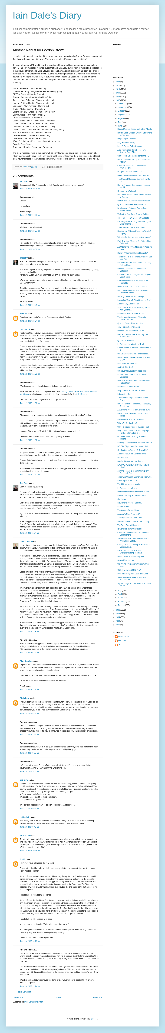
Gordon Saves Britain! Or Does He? (132, 450)
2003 (118, 621)
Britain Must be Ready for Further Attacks (134, 129)
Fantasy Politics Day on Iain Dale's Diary (134, 443)
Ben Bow (24, 780)
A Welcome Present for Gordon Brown (133, 410)
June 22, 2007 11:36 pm (30, 403)
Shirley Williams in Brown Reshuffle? (132, 253)
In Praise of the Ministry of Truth (130, 344)
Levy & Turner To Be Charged (129, 146)
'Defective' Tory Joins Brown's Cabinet (133, 214)
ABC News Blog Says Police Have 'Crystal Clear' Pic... (131, 151)
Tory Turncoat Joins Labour (128, 327)
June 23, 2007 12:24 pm (30, 986)
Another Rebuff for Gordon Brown (131, 454)
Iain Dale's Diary (47, 15)
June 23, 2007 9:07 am (29, 753)
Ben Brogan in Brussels (127, 481)
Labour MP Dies (124, 507)
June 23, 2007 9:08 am (29, 771)
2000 (118, 625)
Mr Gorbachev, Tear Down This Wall (132, 574)
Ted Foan (24, 181)
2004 (118, 617)
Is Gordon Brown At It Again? (129, 529)
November (122, 107)
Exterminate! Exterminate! (128, 387)
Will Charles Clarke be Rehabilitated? (133, 354)
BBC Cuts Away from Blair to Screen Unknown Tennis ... (132, 291)
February (122, 601)
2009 (118, 93)
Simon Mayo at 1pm (125, 560)
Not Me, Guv (122, 457)
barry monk (25, 329)
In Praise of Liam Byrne (127, 488)
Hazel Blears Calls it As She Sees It (132, 287)
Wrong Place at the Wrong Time (130, 557)
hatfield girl (25, 817)
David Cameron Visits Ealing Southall (133, 175)
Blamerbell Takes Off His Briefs (130, 314)
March (121, 598)
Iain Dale (122, 641)
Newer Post (18, 997)
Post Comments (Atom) (34, 1002)
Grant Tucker (123, 636)
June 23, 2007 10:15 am (30, 851)
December (122, 104)
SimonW (23, 314)
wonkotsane (25, 835)
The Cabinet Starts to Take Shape (131, 228)
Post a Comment (24, 992)
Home (58, 997)
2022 (118, 82)
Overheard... (122, 499)
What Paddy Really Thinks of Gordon (133, 492)
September (123, 115)
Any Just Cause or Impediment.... (131, 461)
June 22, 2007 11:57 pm (30, 440)
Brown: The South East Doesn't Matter (133, 201)
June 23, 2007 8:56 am (29, 734)
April (120, 594)
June (120, 126)
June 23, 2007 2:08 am (29, 631)
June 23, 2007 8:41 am (29, 713)
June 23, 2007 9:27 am (29, 808)
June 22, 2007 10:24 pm (30, 189)
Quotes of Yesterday (126, 340)
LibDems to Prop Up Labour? (129, 503)
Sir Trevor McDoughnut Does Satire (132, 371)
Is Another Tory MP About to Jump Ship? (134, 300)
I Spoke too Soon (124, 394)
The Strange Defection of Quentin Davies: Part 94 (131, 318)
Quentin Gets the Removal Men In (131, 204)
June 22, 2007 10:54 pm (30, 321)
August (121, 118)
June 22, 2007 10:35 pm (30, 215)
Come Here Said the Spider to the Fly (133, 156)
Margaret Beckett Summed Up (130, 171)
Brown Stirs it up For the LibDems (131, 495)
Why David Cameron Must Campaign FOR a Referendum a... (133, 432)
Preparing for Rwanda (126, 139)
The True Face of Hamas (128, 525)
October (121, 111)
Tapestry (24, 258)
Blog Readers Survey (126, 142)
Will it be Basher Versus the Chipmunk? (134, 237)
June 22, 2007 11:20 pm (30, 374)
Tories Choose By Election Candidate (133, 218)
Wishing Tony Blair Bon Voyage (130, 296)
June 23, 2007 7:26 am (29, 690)
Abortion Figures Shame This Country (133, 521)
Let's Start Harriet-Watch (127, 363)
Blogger (94, 1019)
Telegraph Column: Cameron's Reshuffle (134, 477)
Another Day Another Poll (128, 304)
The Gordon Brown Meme (128, 510)
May (120, 590)
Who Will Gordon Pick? (127, 423)
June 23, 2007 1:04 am (29, 533)
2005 (118, 614)
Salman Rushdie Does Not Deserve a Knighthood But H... (133, 539)
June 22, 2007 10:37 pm (30, 231)
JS (119, 645)
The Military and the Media (128, 484)
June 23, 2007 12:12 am (30, 474)
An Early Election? (125, 367)
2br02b (23, 859)
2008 (118, 97)
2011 (118, 85)
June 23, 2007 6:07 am (29, 653)
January (121, 605)
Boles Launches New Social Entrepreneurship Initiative (129, 552)
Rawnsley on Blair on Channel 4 (131, 419)
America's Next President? (128, 514)
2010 (118, 89)
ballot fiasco (81, 394)
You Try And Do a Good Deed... (130, 518)
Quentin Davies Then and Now (130, 323)
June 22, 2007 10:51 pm (30, 305)
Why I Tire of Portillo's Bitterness (131, 390)
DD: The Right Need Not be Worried (132, 446)
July (120, 122)
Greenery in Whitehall (126, 191)
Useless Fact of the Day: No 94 (130, 331)
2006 (118, 610)
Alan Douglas (26, 661)
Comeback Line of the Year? (129, 570)
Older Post (97, 997)
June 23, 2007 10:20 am (30, 941)
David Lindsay (26, 541)
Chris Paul (24, 698)
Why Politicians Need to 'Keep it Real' (133, 427)
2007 (118, 100)
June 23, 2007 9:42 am (29, 827)
